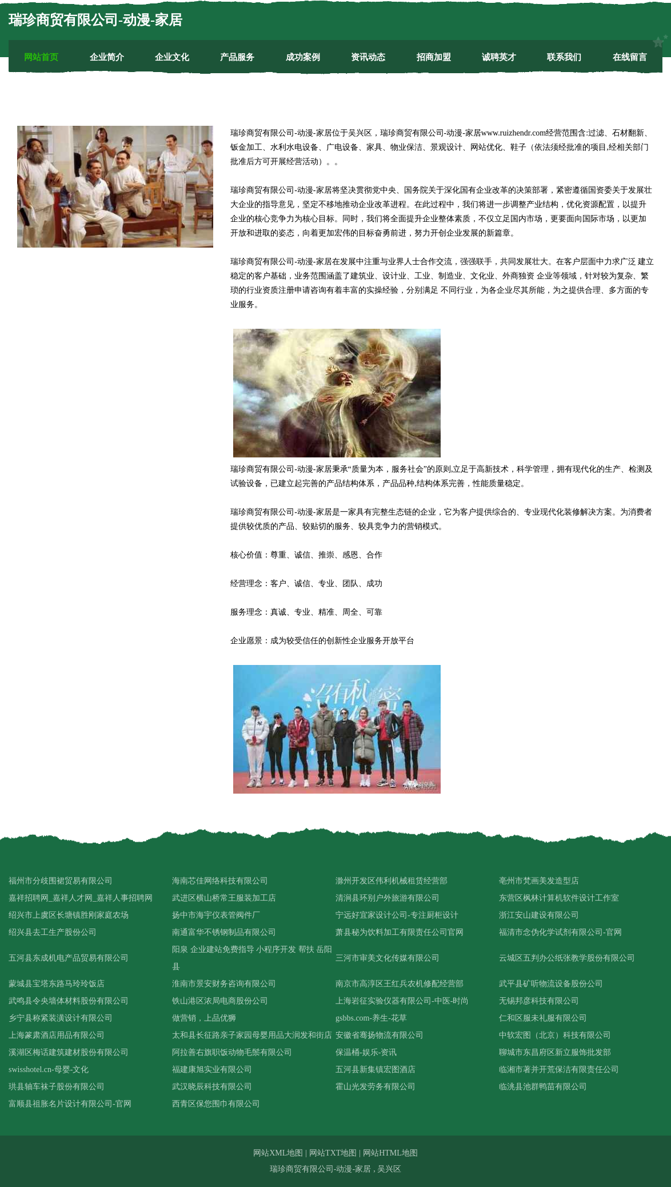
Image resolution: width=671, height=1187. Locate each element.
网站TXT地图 (333, 1153)
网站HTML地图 (390, 1153)
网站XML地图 (278, 1153)
